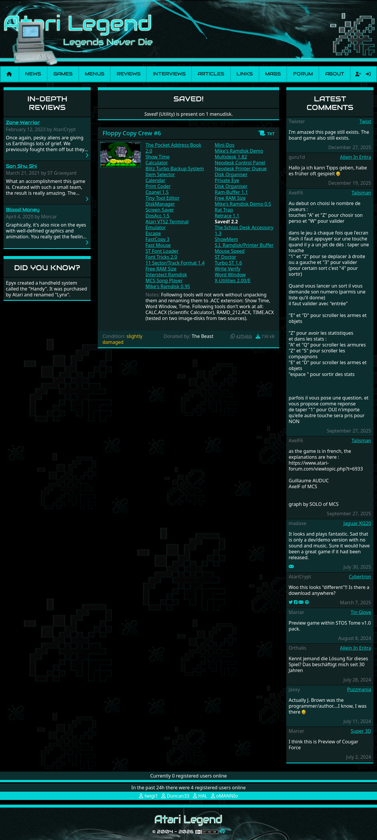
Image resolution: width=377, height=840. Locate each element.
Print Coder (158, 186)
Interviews (169, 74)
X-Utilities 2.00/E (233, 280)
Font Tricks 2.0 (161, 257)
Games (62, 74)
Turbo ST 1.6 (228, 263)
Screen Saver (159, 210)
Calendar (155, 180)
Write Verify (227, 269)
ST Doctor (225, 257)
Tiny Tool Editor (162, 198)
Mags (273, 74)
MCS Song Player (164, 280)
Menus (94, 74)
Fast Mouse (158, 245)
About (334, 74)
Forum (303, 74)
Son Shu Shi (21, 166)
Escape (153, 233)
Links (245, 74)
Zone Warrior (23, 122)
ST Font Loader (161, 251)
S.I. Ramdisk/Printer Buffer (244, 245)
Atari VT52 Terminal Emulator (166, 224)
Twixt (365, 121)
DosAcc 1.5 (157, 216)
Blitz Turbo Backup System (174, 168)
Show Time (157, 157)
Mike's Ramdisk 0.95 (167, 286)
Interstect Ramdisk (166, 275)
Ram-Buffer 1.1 (231, 192)
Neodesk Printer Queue (241, 168)
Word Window (230, 275)
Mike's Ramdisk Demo (239, 151)
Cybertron (360, 576)
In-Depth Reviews (47, 103)
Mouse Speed (229, 251)
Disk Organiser (231, 174)
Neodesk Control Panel (240, 163)
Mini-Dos (224, 145)
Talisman (361, 192)
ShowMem (226, 239)
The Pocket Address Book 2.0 (173, 148)
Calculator (156, 163)
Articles (211, 74)
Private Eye (227, 180)
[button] (266, 133)
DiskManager (160, 204)
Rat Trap (224, 210)
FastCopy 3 (157, 239)
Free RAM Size (160, 269)
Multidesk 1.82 (231, 157)
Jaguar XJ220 (357, 523)
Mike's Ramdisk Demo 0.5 (243, 204)
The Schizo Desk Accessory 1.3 (244, 230)
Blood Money (22, 209)
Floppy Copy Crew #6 (131, 133)
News (33, 74)
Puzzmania (359, 689)
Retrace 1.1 (227, 216)
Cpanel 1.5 (157, 192)
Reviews (128, 74)
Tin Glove (361, 612)
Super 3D (361, 731)
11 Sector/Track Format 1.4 (175, 263)
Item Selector (160, 174)
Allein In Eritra (355, 157)
